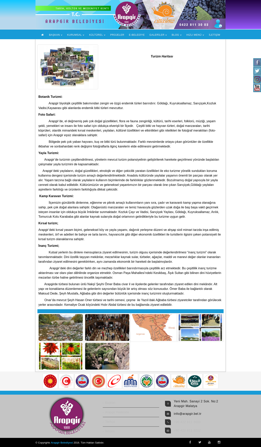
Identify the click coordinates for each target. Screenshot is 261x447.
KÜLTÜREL (96, 34)
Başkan (110, 402)
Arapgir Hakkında (117, 412)
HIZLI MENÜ (194, 34)
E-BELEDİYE (137, 34)
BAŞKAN (54, 34)
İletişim (110, 431)
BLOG (175, 34)
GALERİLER (157, 34)
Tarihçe (110, 421)
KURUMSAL (74, 34)
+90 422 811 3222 (187, 430)
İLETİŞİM (214, 34)
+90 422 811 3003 (187, 422)
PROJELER (117, 34)
